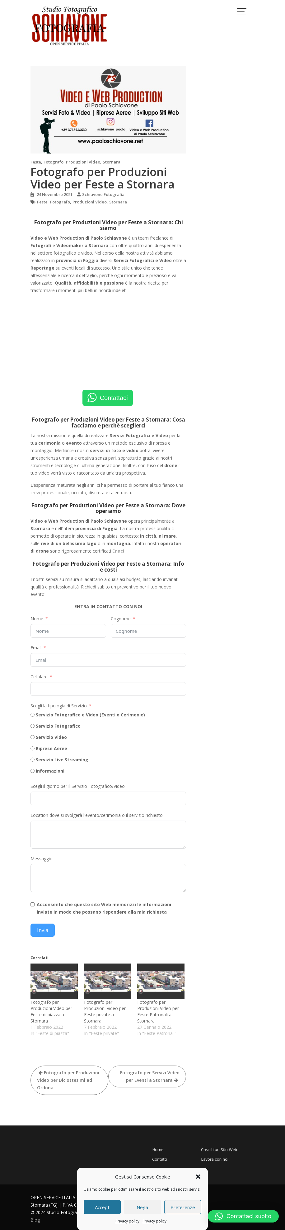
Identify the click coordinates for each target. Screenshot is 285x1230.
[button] (198, 1177)
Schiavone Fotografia (103, 194)
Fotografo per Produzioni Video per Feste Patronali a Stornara (158, 1011)
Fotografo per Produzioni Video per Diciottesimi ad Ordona (68, 1080)
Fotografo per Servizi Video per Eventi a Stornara (150, 1076)
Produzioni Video (83, 162)
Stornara (111, 162)
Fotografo (53, 162)
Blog (35, 1220)
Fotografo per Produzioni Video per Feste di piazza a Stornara (51, 1011)
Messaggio (41, 858)
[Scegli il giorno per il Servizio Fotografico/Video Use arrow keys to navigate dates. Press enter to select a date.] (108, 798)
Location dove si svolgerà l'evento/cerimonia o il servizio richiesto (96, 815)
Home (182, 1151)
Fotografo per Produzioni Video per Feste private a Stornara (105, 1011)
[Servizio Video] (32, 737)
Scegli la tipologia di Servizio (58, 706)
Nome (36, 619)
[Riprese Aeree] (32, 748)
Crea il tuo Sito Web (209, 1151)
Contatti (183, 1155)
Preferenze (183, 1207)
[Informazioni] (32, 771)
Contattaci (114, 397)
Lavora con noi (207, 1155)
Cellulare (39, 677)
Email (35, 648)
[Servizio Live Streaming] (32, 760)
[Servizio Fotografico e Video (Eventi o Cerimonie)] (32, 715)
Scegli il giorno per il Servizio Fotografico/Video (77, 786)
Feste (35, 162)
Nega (142, 1207)
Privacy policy (127, 1221)
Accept (102, 1207)
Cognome (121, 619)
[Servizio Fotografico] (32, 726)
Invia (42, 930)
